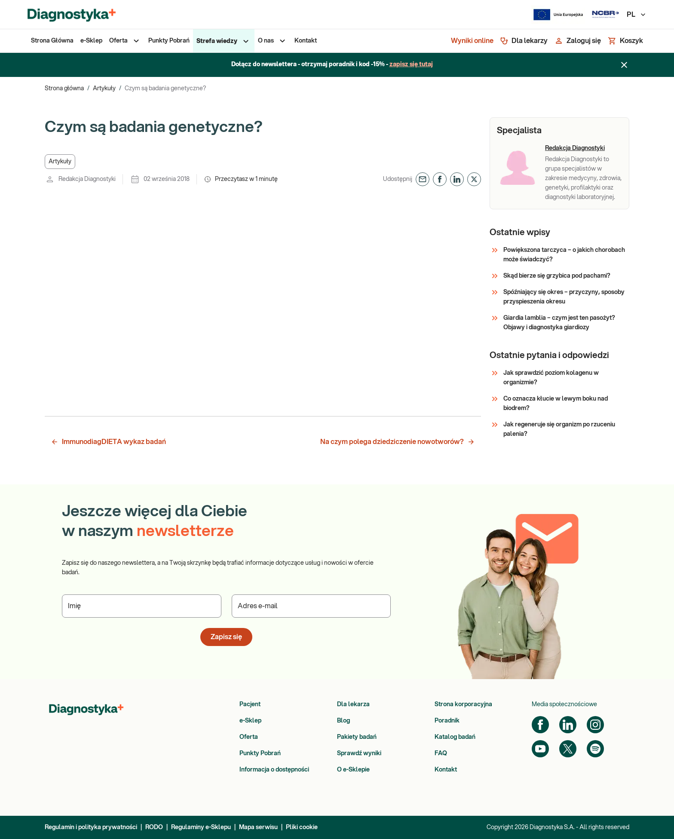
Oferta (248, 737)
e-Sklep (250, 721)
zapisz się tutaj (411, 64)
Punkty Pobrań (260, 753)
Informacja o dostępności (274, 770)
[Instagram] (595, 724)
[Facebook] (540, 724)
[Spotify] (595, 748)
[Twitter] (567, 748)
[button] (60, 161)
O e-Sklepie (353, 770)
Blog (343, 721)
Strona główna (64, 89)
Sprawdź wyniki (359, 753)
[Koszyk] (625, 40)
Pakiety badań (357, 737)
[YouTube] (540, 748)
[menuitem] (52, 40)
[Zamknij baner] (624, 65)
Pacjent (249, 704)
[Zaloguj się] (577, 40)
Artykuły (104, 89)
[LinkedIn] (567, 724)
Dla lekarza (353, 704)
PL (636, 14)
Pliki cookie (302, 827)
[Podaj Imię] (141, 606)
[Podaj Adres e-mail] (311, 606)
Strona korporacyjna (463, 704)
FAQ (441, 753)
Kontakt (446, 770)
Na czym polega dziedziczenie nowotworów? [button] (397, 442)
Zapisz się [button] (226, 637)
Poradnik (447, 721)
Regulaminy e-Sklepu (201, 827)
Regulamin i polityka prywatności (91, 827)
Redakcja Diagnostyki (575, 148)
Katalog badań (455, 737)
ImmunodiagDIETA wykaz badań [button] (108, 442)
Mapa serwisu (258, 827)
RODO (154, 827)
